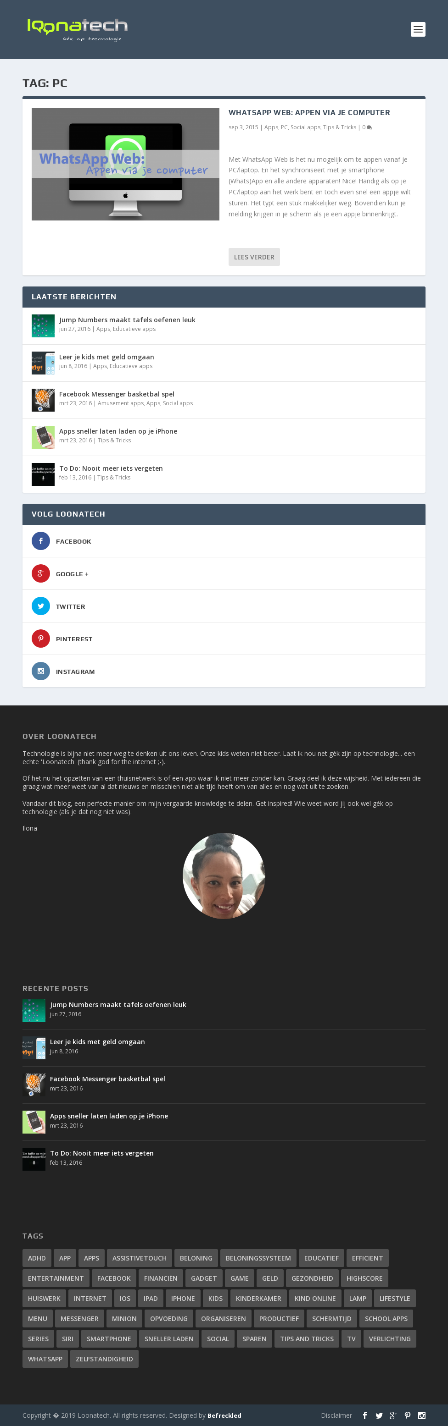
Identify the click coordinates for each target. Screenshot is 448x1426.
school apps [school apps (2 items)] (386, 1318)
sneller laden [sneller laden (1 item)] (169, 1338)
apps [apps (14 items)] (91, 1258)
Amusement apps (121, 403)
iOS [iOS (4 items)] (125, 1298)
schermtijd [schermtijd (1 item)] (332, 1318)
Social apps (305, 127)
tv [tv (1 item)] (351, 1338)
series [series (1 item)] (38, 1338)
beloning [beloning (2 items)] (196, 1258)
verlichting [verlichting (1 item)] (390, 1338)
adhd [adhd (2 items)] (37, 1258)
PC (284, 127)
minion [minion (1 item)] (124, 1318)
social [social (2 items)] (218, 1338)
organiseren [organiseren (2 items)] (223, 1318)
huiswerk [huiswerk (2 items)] (44, 1298)
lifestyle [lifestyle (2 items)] (395, 1298)
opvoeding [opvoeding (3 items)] (169, 1318)
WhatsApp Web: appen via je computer (310, 112)
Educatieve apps (134, 329)
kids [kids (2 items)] (215, 1298)
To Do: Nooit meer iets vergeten (111, 468)
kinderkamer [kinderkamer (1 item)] (258, 1298)
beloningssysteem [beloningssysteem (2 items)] (258, 1258)
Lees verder (254, 257)
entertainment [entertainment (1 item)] (56, 1278)
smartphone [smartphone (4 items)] (109, 1338)
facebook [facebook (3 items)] (114, 1278)
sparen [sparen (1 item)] (254, 1338)
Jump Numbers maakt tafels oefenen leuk (127, 319)
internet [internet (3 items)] (90, 1298)
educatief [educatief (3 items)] (321, 1258)
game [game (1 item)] (239, 1278)
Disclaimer (336, 1415)
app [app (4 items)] (65, 1258)
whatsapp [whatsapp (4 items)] (45, 1358)
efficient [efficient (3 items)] (367, 1258)
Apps (271, 127)
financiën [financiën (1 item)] (161, 1278)
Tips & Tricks (339, 127)
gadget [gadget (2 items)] (204, 1278)
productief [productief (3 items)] (279, 1318)
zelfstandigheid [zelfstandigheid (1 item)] (104, 1358)
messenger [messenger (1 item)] (80, 1318)
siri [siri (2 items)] (67, 1338)
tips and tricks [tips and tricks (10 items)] (307, 1338)
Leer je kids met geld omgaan (106, 356)
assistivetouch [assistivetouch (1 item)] (139, 1258)
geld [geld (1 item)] (270, 1278)
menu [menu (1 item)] (37, 1318)
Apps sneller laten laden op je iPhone (118, 431)
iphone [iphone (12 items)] (183, 1298)
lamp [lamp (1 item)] (357, 1298)
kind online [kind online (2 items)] (315, 1298)
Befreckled (224, 1415)
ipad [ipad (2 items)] (151, 1298)
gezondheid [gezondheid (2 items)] (312, 1278)
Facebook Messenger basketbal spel (116, 394)
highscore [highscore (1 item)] (365, 1278)
